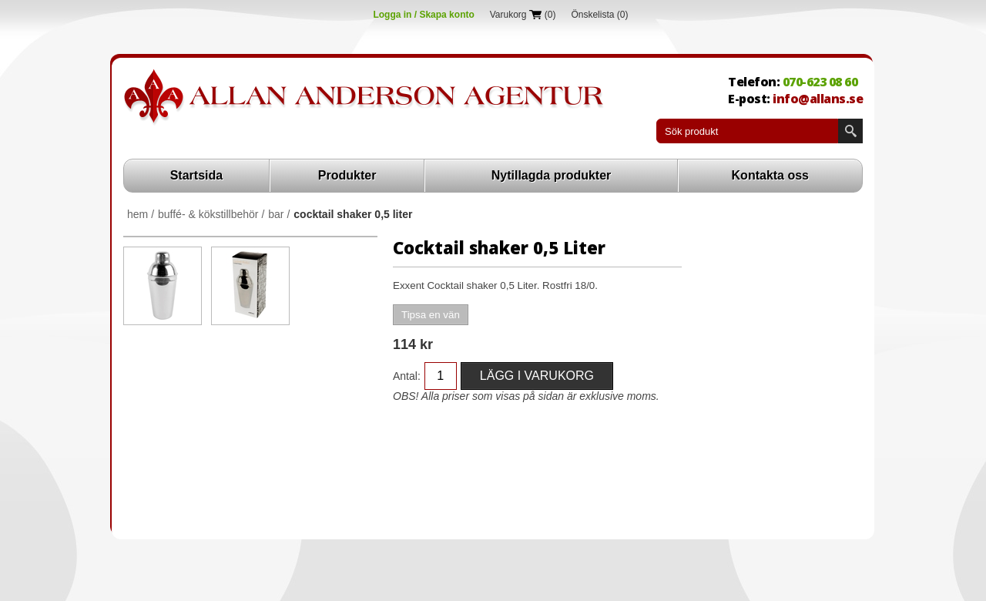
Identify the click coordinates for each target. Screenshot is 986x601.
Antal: (407, 376)
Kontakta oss (770, 175)
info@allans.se (818, 98)
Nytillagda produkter (551, 175)
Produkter (347, 175)
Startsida (196, 175)
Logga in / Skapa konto (423, 14)
